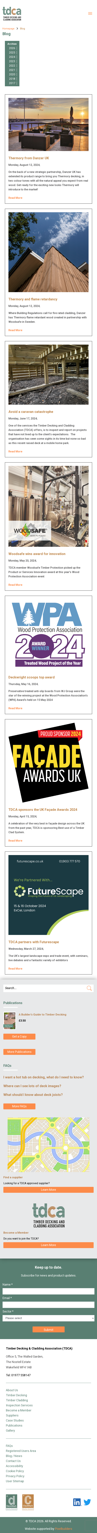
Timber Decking (16, 1395)
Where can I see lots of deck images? (32, 1086)
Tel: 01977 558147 (18, 1375)
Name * (8, 1284)
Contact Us (13, 1461)
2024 (12, 57)
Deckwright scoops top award (31, 677)
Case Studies (15, 1420)
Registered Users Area (21, 1451)
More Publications (19, 1052)
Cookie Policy (15, 1471)
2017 (12, 83)
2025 (12, 52)
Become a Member (18, 1410)
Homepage (8, 28)
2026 (12, 48)
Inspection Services (19, 1405)
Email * (7, 1298)
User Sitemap (15, 1481)
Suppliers (12, 1415)
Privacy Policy (15, 1476)
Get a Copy (19, 1036)
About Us (12, 1390)
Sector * (8, 1311)
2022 (12, 65)
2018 (12, 78)
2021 (12, 70)
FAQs (9, 1446)
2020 (12, 74)
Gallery (10, 1430)
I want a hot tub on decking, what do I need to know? (43, 1077)
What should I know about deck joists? (33, 1095)
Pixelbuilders (63, 1528)
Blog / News (14, 1456)
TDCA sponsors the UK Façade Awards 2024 (42, 810)
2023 (12, 61)
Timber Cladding (17, 1400)
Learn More (48, 1189)
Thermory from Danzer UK (28, 158)
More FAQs (19, 1106)
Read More (15, 197)
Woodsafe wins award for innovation (36, 554)
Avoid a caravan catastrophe (30, 412)
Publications (14, 1425)
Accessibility (14, 1466)
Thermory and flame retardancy (32, 299)
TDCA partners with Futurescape (33, 942)
